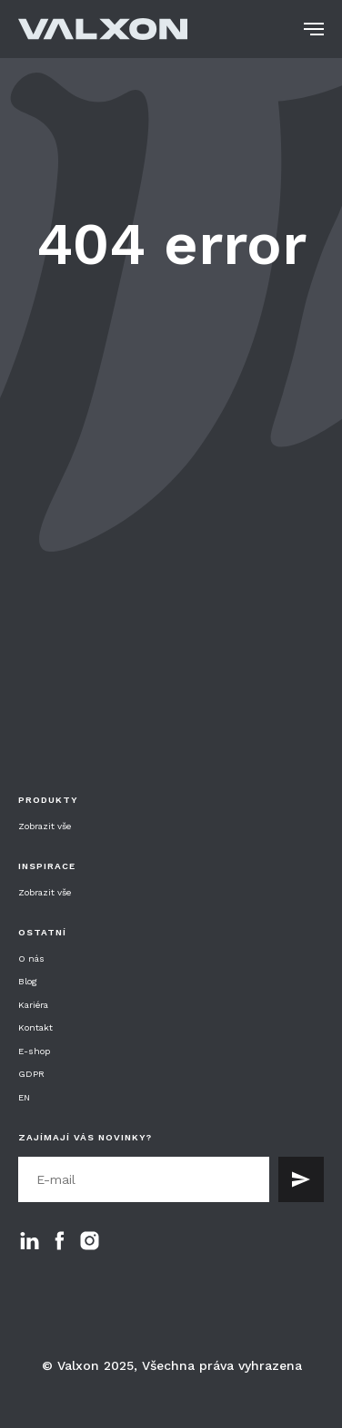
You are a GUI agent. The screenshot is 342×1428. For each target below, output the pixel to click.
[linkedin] (29, 1240)
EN (24, 1097)
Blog (27, 981)
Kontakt (35, 1027)
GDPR (31, 1074)
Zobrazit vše (44, 826)
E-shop (34, 1051)
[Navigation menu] (314, 29)
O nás (31, 958)
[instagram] (89, 1240)
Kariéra (33, 1005)
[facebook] (59, 1240)
